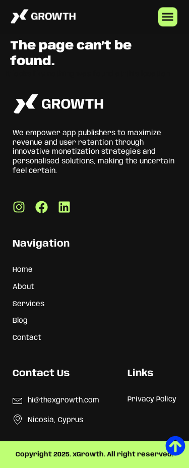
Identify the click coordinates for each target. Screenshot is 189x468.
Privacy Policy (152, 399)
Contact (27, 337)
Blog (20, 320)
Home (23, 269)
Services (28, 304)
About (23, 286)
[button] (167, 16)
